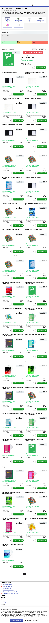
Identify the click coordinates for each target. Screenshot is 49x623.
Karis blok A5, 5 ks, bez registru (36, 188)
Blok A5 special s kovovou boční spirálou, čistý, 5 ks (13, 477)
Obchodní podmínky (7, 584)
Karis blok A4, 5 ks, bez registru (36, 109)
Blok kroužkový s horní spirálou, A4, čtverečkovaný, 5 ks (13, 503)
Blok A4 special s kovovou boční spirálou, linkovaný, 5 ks (13, 372)
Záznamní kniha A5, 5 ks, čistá (13, 214)
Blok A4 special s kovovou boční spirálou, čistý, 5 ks (13, 556)
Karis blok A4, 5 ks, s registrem (13, 83)
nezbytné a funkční (14, 614)
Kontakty (5, 603)
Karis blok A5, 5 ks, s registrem (36, 136)
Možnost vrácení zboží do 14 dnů (10, 593)
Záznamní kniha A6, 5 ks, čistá (36, 162)
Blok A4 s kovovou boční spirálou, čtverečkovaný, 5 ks (36, 424)
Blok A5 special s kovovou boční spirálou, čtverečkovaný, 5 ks (13, 346)
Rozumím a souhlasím (16, 620)
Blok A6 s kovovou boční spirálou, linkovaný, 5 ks (36, 477)
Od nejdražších (5, 39)
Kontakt (25, 4)
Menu (45, 4)
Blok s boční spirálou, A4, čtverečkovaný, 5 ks (36, 529)
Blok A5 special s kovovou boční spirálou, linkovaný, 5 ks (13, 398)
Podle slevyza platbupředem (34, 42)
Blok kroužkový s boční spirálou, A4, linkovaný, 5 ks (36, 293)
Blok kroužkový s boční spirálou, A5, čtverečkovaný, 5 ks (24, 60)
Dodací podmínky (7, 588)
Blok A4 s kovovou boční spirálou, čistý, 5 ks (36, 346)
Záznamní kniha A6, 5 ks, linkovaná (13, 162)
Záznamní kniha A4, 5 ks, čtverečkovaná (36, 398)
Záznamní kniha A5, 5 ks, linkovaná (36, 241)
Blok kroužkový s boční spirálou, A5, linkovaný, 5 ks (36, 451)
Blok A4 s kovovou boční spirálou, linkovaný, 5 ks (13, 451)
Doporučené (5, 32)
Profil (15, 4)
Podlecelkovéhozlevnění (18, 42)
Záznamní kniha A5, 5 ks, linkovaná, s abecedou (36, 83)
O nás (4, 599)
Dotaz (4, 601)
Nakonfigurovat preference (31, 620)
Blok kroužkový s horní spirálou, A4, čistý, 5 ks (36, 214)
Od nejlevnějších (6, 35)
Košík (35, 5)
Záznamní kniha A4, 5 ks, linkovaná (13, 241)
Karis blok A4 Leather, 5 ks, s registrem (13, 136)
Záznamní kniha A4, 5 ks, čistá (13, 267)
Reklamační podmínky (8, 586)
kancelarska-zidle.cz (24, 1)
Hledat (5, 4)
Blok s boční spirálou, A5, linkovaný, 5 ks (13, 319)
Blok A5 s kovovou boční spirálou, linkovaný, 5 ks (13, 529)
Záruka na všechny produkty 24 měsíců (12, 591)
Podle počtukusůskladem (3, 42)
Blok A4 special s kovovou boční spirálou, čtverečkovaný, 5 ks (36, 372)
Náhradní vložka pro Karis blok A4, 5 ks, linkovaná (36, 267)
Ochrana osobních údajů (8, 590)
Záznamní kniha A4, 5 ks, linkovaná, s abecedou (13, 109)
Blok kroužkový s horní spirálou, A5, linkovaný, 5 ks (13, 293)
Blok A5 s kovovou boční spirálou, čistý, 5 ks (13, 424)
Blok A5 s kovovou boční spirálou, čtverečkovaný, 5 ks (36, 319)
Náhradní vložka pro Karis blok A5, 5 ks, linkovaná (13, 188)
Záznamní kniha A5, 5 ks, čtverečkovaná (36, 503)
